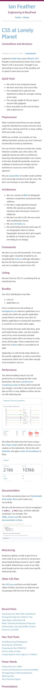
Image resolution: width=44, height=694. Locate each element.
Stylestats (6, 451)
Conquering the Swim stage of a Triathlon (19, 654)
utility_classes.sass (10, 517)
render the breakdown (29, 451)
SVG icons (10, 584)
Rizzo (15, 344)
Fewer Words (9, 661)
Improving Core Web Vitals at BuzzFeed (18, 614)
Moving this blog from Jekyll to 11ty (17, 617)
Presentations (9, 686)
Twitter (18, 17)
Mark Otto (16, 58)
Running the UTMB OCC (12, 645)
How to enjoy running (11, 651)
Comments (30, 53)
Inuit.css (18, 259)
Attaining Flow (8, 676)
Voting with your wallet (12, 666)
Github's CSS (32, 58)
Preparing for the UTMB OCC (14, 648)
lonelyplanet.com (9, 311)
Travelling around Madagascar (14, 641)
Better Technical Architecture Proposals (18, 623)
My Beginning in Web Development (17, 673)
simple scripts (11, 445)
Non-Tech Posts (10, 637)
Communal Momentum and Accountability (20, 669)
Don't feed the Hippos (11, 679)
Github (26, 17)
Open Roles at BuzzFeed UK (13, 620)
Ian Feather (21, 6)
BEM (26, 195)
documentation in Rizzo (12, 520)
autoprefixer (14, 175)
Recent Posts (9, 609)
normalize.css (19, 223)
